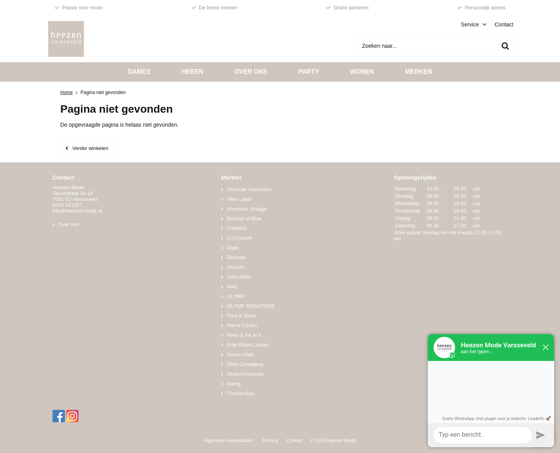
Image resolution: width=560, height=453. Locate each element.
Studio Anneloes (245, 374)
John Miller (239, 277)
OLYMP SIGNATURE (251, 306)
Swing (234, 384)
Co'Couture (239, 238)
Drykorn (236, 267)
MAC (232, 286)
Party (308, 71)
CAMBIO (237, 228)
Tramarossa (240, 393)
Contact (504, 24)
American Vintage (247, 209)
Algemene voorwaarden (228, 440)
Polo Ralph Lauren (248, 345)
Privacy (270, 440)
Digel (233, 248)
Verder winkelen (90, 148)
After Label (239, 199)
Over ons (250, 71)
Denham (236, 257)
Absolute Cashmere (249, 189)
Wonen (362, 71)
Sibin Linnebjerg (245, 364)
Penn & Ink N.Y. (244, 335)
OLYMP (236, 296)
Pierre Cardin (242, 325)
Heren (192, 71)
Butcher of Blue (244, 218)
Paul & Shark (242, 316)
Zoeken (505, 46)
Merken (418, 71)
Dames (139, 71)
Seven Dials (240, 354)
